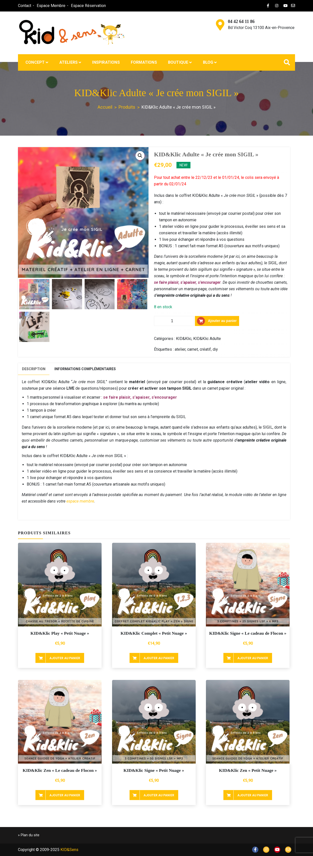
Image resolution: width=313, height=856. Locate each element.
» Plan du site (28, 835)
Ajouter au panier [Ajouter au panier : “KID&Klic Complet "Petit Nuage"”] (159, 658)
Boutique (178, 62)
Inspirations (106, 62)
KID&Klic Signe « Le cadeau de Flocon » (247, 633)
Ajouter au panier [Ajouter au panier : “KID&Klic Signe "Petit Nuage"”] (159, 795)
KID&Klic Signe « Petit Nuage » (154, 770)
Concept (35, 62)
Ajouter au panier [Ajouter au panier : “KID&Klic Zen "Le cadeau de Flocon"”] (64, 795)
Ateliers (68, 62)
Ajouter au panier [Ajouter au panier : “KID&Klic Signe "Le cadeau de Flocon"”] (252, 658)
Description (33, 369)
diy (215, 349)
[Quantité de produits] (174, 321)
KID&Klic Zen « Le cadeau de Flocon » (60, 770)
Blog (208, 62)
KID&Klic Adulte (207, 338)
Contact (24, 5)
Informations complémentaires (85, 369)
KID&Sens (69, 849)
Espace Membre (51, 5)
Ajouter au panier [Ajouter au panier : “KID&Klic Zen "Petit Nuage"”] (252, 795)
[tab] (33, 369)
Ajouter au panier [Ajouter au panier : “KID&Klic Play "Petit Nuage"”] (64, 658)
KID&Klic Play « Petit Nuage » (59, 633)
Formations (144, 62)
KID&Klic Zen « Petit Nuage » (248, 770)
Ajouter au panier (222, 321)
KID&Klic (183, 338)
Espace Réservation (88, 5)
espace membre (80, 501)
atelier (180, 349)
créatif (205, 349)
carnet (192, 349)
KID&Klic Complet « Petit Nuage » (154, 633)
